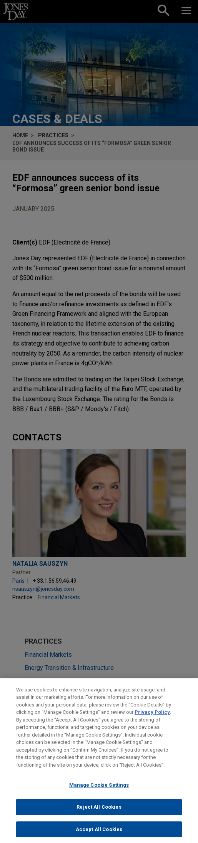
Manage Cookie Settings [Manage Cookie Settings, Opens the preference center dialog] (99, 791)
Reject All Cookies (99, 813)
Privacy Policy (152, 718)
